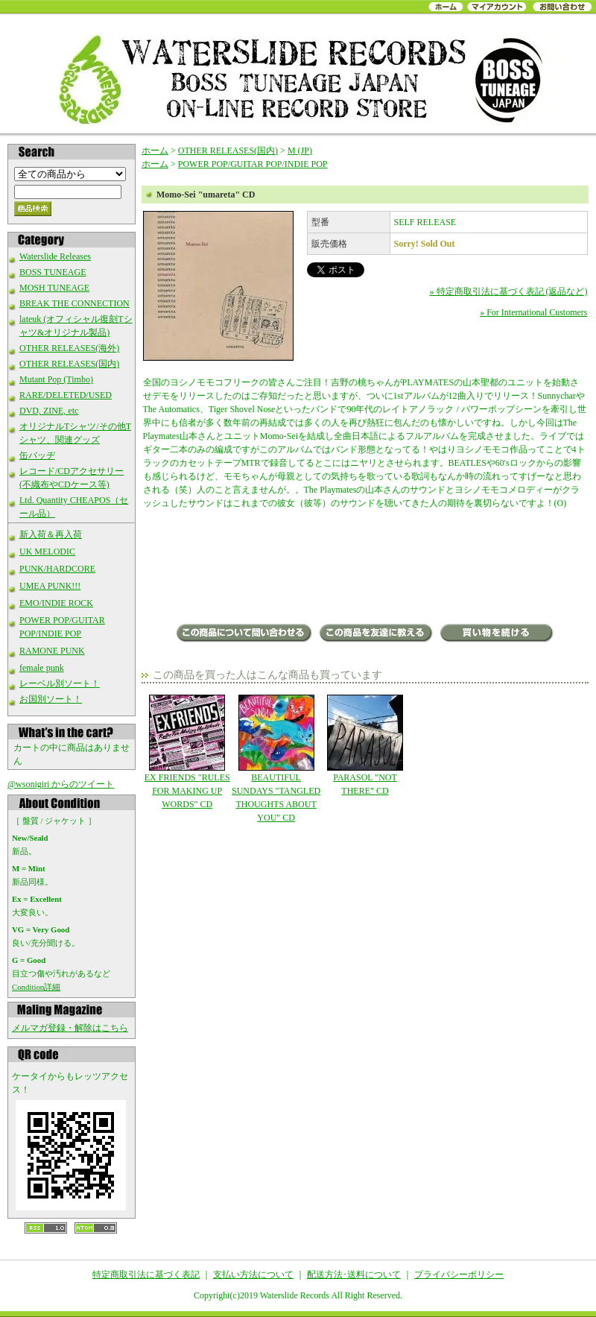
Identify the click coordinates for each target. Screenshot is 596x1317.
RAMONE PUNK (52, 650)
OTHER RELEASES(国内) (69, 364)
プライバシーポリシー (459, 1274)
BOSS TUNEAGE (52, 272)
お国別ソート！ (50, 699)
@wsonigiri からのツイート (60, 784)
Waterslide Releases (55, 256)
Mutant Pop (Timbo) (56, 379)
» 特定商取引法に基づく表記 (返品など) (509, 291)
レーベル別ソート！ (59, 683)
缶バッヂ (37, 455)
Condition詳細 (36, 986)
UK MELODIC (47, 551)
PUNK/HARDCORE (57, 568)
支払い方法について (253, 1274)
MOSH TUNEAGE (54, 287)
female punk (41, 668)
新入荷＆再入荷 (50, 534)
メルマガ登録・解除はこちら (70, 1028)
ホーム (155, 150)
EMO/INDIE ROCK (56, 603)
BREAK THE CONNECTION (74, 303)
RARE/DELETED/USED (65, 395)
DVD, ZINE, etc (48, 410)
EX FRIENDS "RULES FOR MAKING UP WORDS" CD (187, 752)
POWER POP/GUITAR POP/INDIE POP (253, 164)
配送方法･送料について (354, 1274)
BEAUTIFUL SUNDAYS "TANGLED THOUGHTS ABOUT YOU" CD (276, 759)
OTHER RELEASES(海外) (69, 348)
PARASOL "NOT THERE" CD (364, 745)
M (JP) (300, 150)
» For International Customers (533, 312)
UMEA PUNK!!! (49, 586)
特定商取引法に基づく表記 (146, 1274)
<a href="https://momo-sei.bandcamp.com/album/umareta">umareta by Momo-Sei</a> (365, 568)
